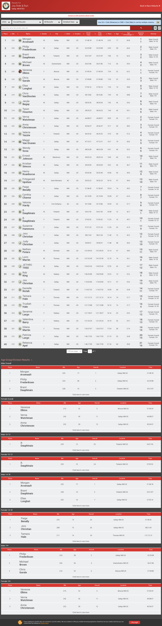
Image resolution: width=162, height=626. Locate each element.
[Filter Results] (155, 28)
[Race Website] (7, 6)
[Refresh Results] (159, 28)
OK (158, 22)
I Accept (134, 622)
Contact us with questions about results (81, 15)
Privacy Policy (44, 623)
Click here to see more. (81, 395)
